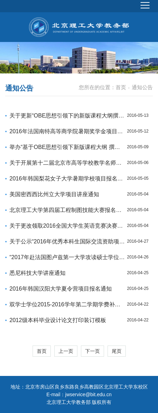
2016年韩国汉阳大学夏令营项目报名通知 (60, 289)
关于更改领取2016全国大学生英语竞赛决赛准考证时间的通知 (67, 226)
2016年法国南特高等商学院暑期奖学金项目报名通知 (67, 131)
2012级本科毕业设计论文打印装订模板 (57, 320)
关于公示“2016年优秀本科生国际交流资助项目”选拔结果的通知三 (67, 241)
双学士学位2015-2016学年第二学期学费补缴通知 (67, 304)
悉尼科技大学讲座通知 (37, 273)
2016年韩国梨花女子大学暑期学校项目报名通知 (67, 178)
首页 (121, 87)
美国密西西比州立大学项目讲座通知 (54, 194)
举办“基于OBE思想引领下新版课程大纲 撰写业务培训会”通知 (67, 147)
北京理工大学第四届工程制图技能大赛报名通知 (67, 210)
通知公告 (142, 87)
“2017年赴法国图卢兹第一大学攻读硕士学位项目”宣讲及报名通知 (67, 257)
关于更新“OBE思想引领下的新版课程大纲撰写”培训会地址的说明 (67, 116)
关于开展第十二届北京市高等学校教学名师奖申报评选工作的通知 (67, 163)
